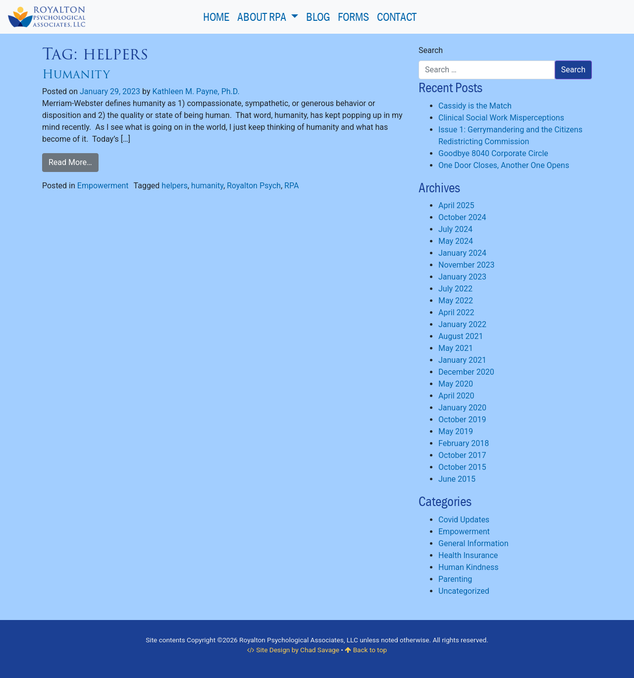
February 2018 (463, 443)
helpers (174, 185)
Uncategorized (463, 591)
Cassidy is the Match (475, 106)
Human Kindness (468, 567)
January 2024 (462, 253)
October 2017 (462, 455)
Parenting (455, 579)
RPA (291, 185)
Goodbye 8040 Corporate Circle (493, 153)
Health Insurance (468, 555)
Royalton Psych (254, 185)
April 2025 (456, 205)
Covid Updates (463, 519)
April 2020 (456, 395)
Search (431, 50)
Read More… (70, 162)
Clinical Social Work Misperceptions (501, 117)
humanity (207, 185)
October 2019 (462, 419)
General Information (473, 543)
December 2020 (466, 372)
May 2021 (455, 348)
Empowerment (103, 185)
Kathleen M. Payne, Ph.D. (195, 91)
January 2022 (462, 324)
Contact (397, 16)
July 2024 (455, 229)
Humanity (76, 74)
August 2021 (460, 336)
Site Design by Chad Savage (293, 650)
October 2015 (462, 467)
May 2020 (455, 384)
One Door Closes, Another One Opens (503, 165)
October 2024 (462, 217)
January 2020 (462, 407)
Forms (353, 16)
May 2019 (455, 431)
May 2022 (455, 300)
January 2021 (462, 360)
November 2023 (466, 265)
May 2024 (455, 241)
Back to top (366, 650)
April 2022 (456, 312)
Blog (318, 16)
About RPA (262, 16)
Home (216, 16)
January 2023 (462, 277)
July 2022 (455, 288)
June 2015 (457, 479)
